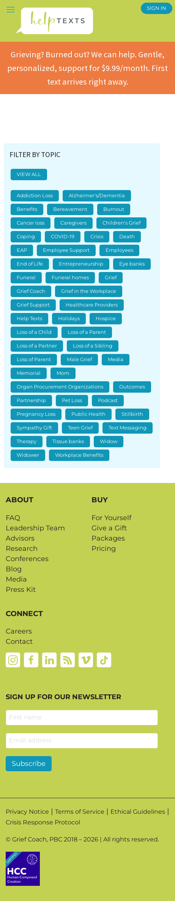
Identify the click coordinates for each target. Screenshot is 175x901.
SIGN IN (156, 8)
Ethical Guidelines (137, 811)
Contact (19, 641)
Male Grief (79, 359)
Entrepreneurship (81, 264)
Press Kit (21, 589)
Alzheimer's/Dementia (97, 195)
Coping (26, 236)
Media (115, 359)
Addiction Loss (35, 195)
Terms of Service (79, 811)
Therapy (26, 441)
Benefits (27, 209)
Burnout (113, 209)
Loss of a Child (34, 332)
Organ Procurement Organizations (60, 387)
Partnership (31, 400)
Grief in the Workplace (88, 291)
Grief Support (33, 305)
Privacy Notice (27, 811)
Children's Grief (121, 223)
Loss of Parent (34, 359)
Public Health (88, 414)
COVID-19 (62, 236)
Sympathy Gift (34, 428)
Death (127, 236)
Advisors (20, 538)
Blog (14, 569)
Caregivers (73, 223)
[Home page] (54, 21)
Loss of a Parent (87, 332)
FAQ (13, 518)
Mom (63, 373)
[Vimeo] (85, 659)
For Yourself (111, 518)
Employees (119, 250)
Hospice (106, 318)
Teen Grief (80, 428)
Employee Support (66, 250)
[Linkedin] (49, 659)
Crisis (96, 236)
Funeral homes (70, 277)
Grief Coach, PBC (37, 839)
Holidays (69, 318)
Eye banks (132, 264)
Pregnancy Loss (36, 414)
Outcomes (132, 387)
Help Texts (29, 318)
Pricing (103, 548)
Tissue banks (68, 441)
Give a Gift (109, 528)
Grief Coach (31, 291)
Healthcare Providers (92, 305)
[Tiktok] (104, 659)
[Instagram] (13, 659)
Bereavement (70, 209)
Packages (108, 538)
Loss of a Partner (37, 346)
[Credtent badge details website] (23, 868)
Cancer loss (30, 223)
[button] (11, 9)
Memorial (29, 373)
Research (22, 548)
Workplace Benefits (79, 455)
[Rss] (67, 659)
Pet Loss (72, 400)
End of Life (30, 264)
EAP (22, 250)
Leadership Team (35, 528)
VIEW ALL (29, 174)
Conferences (27, 559)
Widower (28, 455)
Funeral (26, 277)
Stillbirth (132, 414)
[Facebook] (31, 659)
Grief (111, 277)
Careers (19, 631)
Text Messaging (128, 428)
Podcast (108, 400)
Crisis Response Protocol (43, 822)
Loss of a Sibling (92, 346)
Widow (108, 441)
